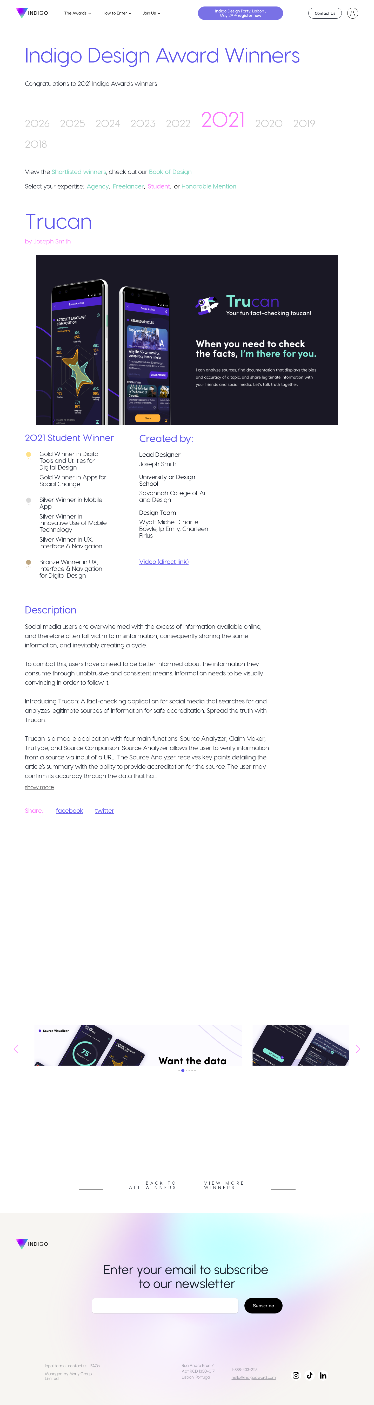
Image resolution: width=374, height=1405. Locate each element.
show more (39, 787)
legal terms (55, 1365)
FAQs (95, 1365)
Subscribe (263, 1306)
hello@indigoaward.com (254, 1377)
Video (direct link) (164, 561)
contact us (77, 1365)
